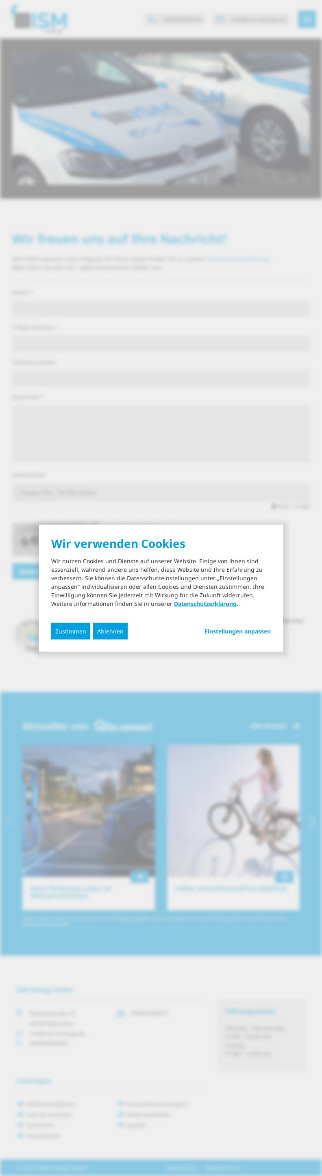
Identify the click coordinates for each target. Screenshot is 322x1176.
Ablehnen (110, 631)
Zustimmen (70, 631)
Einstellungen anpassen (238, 631)
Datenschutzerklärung (205, 603)
